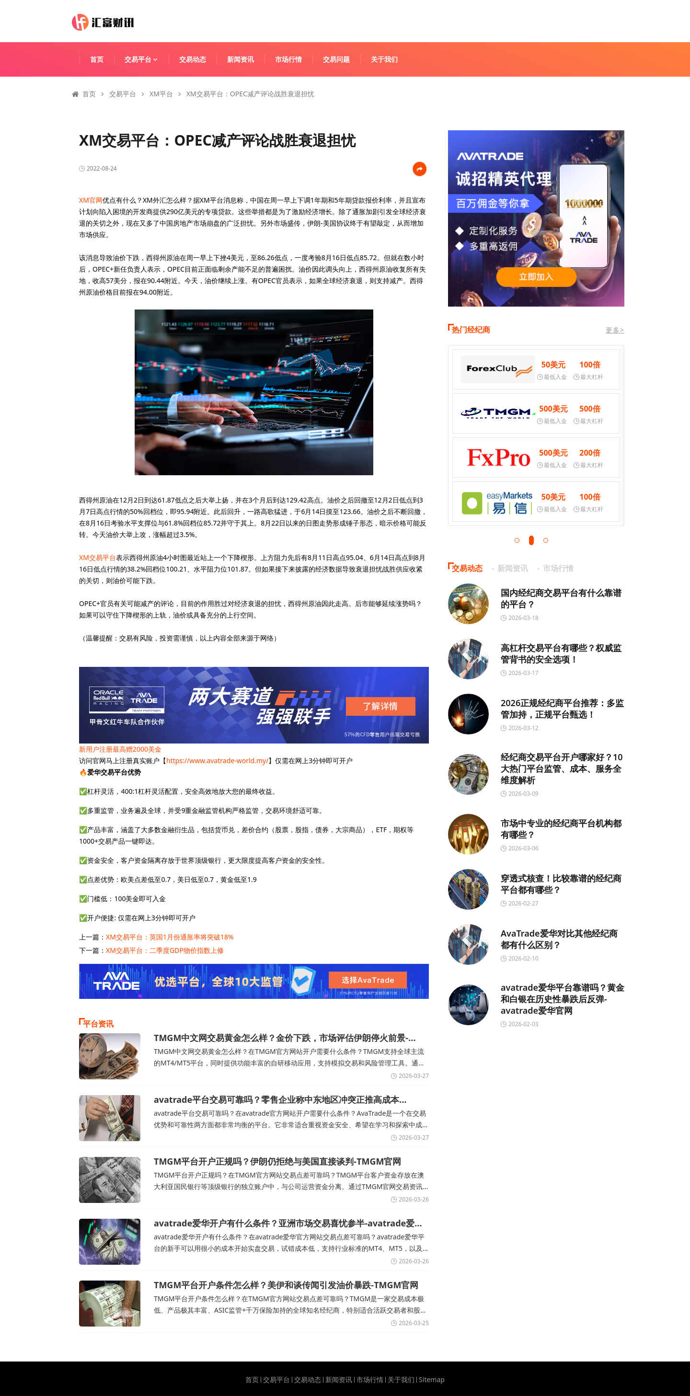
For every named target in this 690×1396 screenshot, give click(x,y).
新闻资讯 (240, 59)
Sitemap (432, 1380)
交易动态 (192, 59)
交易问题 (336, 59)
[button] (517, 540)
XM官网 (91, 200)
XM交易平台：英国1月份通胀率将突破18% (170, 936)
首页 (97, 59)
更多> (615, 329)
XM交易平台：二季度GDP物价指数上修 (165, 950)
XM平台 (161, 93)
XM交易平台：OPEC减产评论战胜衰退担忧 (250, 93)
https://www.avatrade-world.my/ (217, 760)
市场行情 (288, 59)
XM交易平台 (97, 557)
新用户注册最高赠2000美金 (120, 749)
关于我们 (384, 59)
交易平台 (146, 59)
